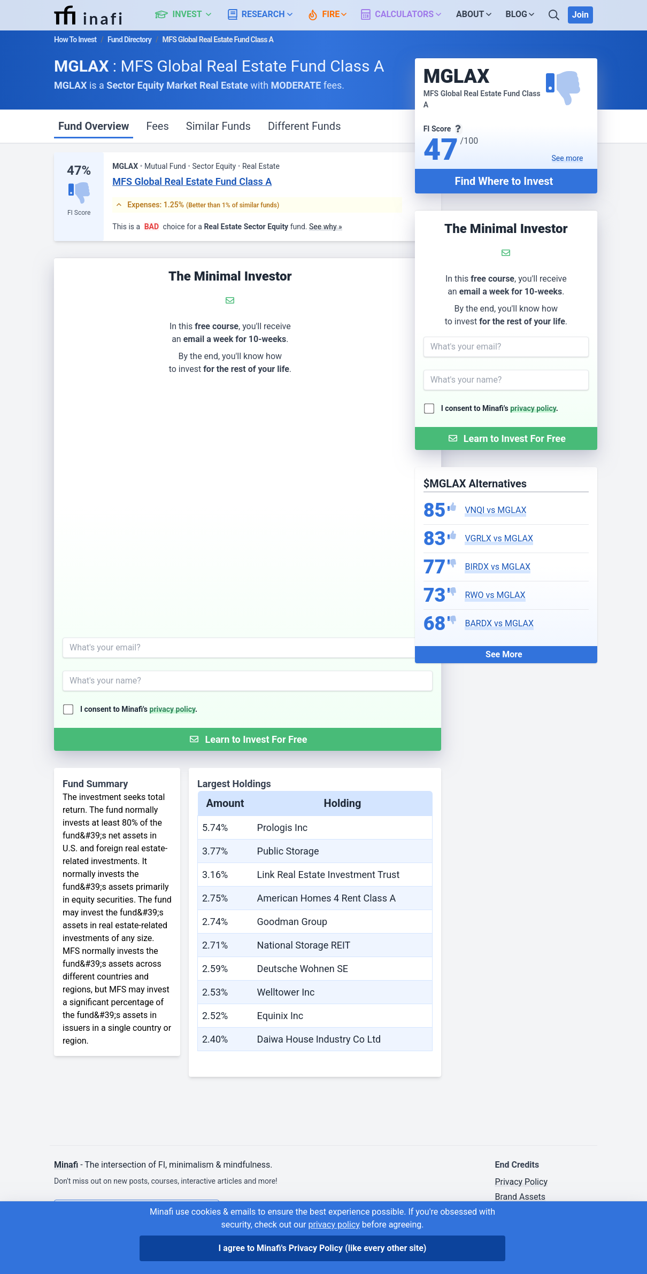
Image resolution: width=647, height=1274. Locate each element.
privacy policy (533, 408)
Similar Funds (218, 126)
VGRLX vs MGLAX (499, 538)
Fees (157, 126)
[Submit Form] (506, 438)
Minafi (66, 1165)
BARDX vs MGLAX (499, 623)
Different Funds (304, 126)
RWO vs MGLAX (495, 595)
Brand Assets (520, 1197)
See (567, 158)
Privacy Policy (521, 1182)
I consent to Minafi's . (499, 408)
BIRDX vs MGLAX (497, 567)
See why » (325, 226)
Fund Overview (93, 126)
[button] (189, 15)
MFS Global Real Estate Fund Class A (192, 181)
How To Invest (75, 39)
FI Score (78, 212)
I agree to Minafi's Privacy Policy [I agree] (323, 1248)
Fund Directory (129, 39)
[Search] (555, 15)
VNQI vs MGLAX (495, 510)
